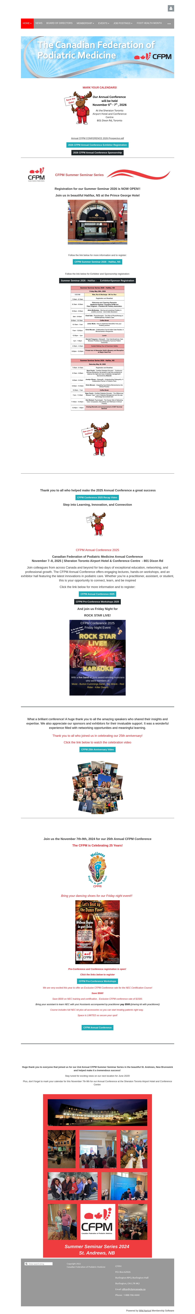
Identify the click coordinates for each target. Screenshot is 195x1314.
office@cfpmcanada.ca (133, 1289)
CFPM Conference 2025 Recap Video (97, 497)
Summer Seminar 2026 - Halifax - (79, 280)
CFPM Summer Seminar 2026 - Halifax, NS (97, 262)
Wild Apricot (145, 1310)
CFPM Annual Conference (97, 1027)
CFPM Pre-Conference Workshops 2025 (97, 601)
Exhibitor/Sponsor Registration (117, 280)
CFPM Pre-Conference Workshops (97, 981)
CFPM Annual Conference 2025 (97, 594)
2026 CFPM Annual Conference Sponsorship (97, 152)
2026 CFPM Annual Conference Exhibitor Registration (97, 145)
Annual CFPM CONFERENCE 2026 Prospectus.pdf (97, 138)
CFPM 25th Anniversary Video (97, 749)
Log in (171, 8)
